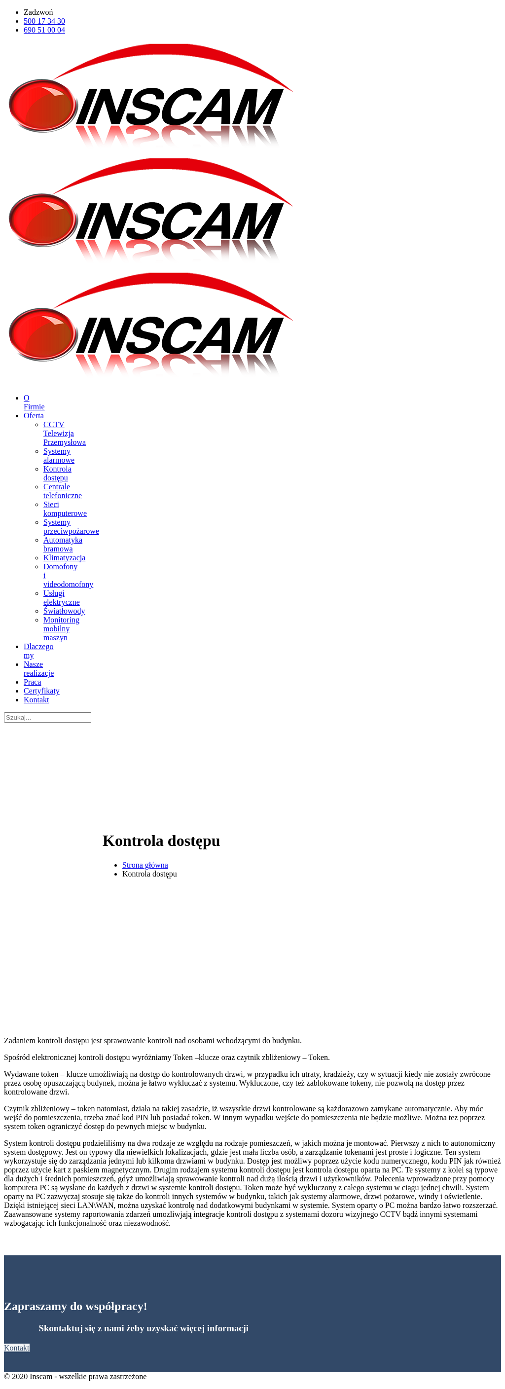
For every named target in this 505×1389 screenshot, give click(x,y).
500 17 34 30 (44, 21)
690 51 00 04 (44, 30)
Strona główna (145, 865)
